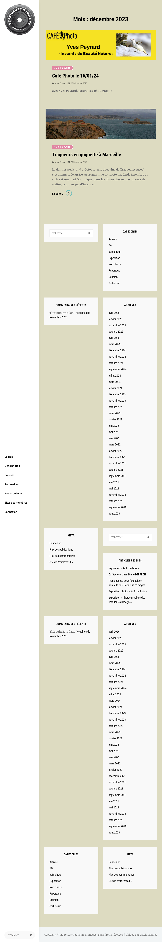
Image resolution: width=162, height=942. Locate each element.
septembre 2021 (117, 475)
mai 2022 (114, 431)
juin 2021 (114, 482)
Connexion (10, 512)
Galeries (9, 475)
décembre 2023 (117, 394)
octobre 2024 (116, 362)
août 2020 (114, 513)
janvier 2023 (115, 419)
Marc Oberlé (60, 83)
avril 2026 (114, 312)
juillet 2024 (115, 375)
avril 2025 (114, 337)
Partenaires (11, 485)
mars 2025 (115, 344)
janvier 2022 (115, 450)
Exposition (114, 257)
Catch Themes (148, 934)
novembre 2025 (117, 325)
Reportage (114, 270)
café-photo (115, 251)
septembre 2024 (117, 369)
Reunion (113, 276)
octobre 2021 (116, 469)
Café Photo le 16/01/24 (75, 76)
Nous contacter (13, 494)
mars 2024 (115, 381)
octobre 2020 (116, 500)
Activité (113, 239)
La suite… (62, 193)
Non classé (115, 264)
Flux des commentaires (62, 555)
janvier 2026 (115, 318)
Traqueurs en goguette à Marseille (86, 155)
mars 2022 (115, 444)
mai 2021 (114, 488)
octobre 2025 (116, 331)
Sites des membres (15, 503)
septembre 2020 (117, 507)
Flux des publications (61, 549)
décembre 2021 (117, 456)
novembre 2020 (117, 494)
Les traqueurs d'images (81, 934)
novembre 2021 (117, 463)
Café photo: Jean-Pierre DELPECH (127, 574)
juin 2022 (114, 425)
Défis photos (11, 466)
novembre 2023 (117, 400)
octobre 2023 (116, 406)
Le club (8, 457)
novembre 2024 (117, 356)
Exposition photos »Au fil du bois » (128, 591)
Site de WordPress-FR (61, 561)
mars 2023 (115, 413)
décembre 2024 (117, 350)
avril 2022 (114, 438)
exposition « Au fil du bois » (124, 567)
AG (110, 245)
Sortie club (114, 283)
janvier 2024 (115, 387)
